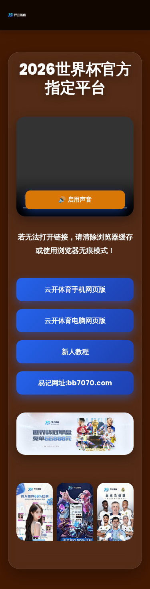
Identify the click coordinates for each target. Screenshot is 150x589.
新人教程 (75, 352)
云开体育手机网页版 (75, 289)
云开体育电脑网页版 (75, 320)
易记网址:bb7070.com (75, 383)
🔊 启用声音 (75, 199)
